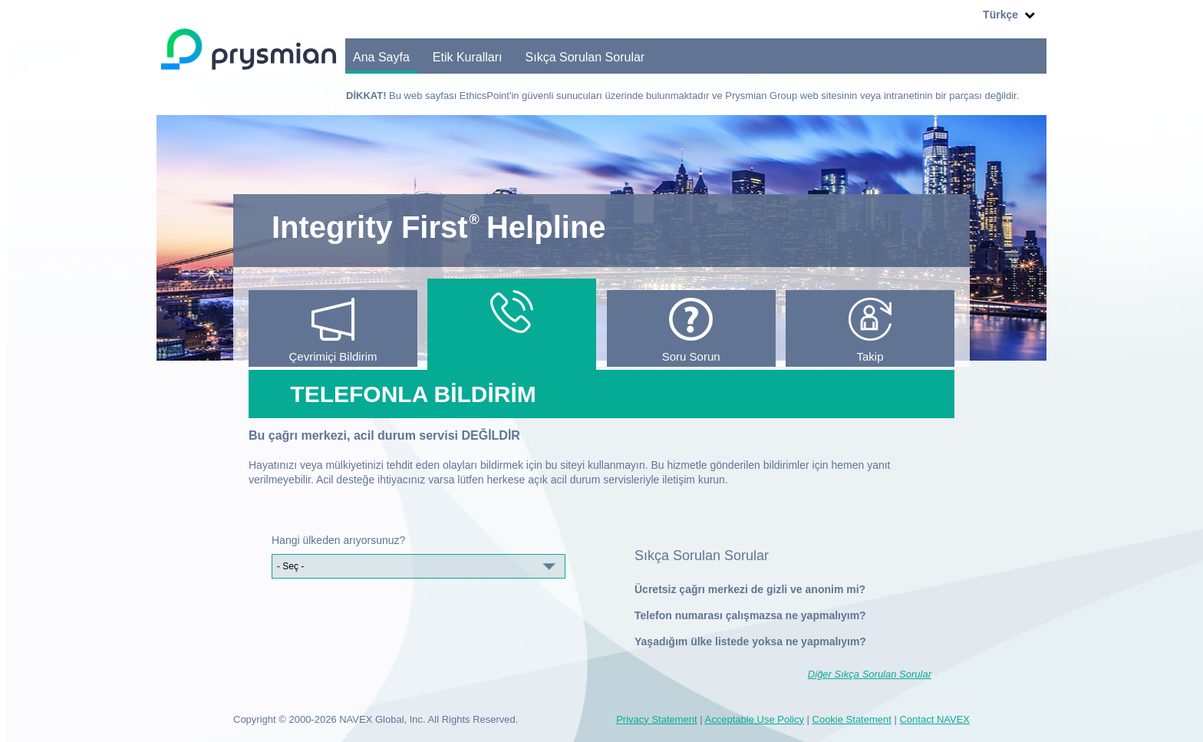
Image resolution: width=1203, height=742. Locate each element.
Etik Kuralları (468, 57)
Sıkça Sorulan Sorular (585, 57)
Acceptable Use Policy (754, 719)
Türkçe (996, 15)
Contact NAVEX (934, 719)
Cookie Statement (852, 719)
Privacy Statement (656, 719)
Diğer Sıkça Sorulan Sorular (869, 674)
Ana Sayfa (381, 57)
